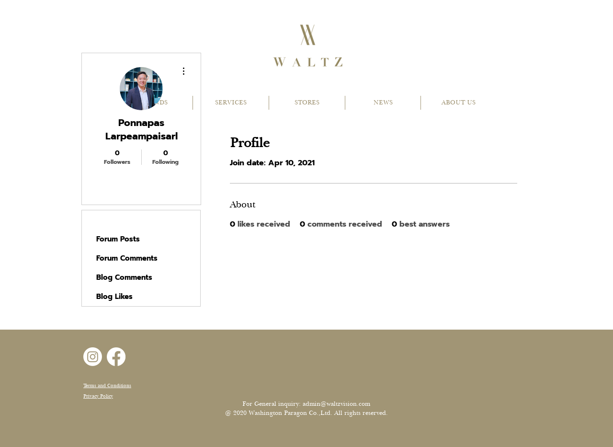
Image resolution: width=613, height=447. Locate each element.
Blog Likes (114, 296)
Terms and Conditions (107, 385)
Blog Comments (124, 277)
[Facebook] (116, 356)
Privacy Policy (98, 396)
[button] (231, 103)
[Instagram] (92, 356)
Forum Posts (118, 239)
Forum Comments (127, 258)
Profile (107, 220)
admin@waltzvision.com (336, 404)
